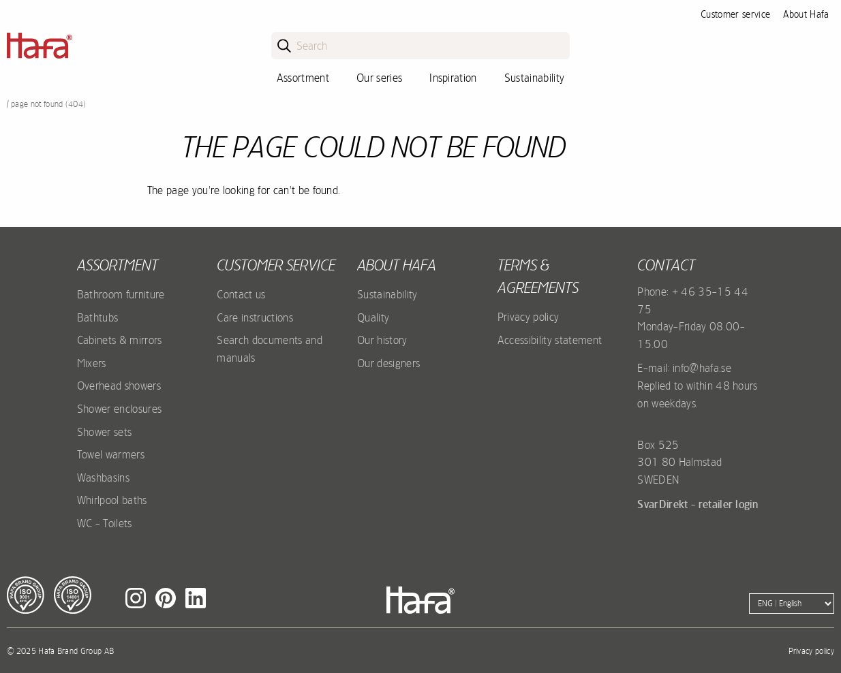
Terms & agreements (538, 276)
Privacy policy (528, 317)
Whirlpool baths (112, 500)
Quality (373, 317)
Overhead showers (119, 385)
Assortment (303, 78)
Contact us (241, 294)
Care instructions (254, 317)
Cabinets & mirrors (119, 340)
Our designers (388, 363)
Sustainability (534, 78)
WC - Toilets (104, 523)
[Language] (791, 603)
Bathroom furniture (121, 294)
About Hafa (806, 14)
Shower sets (104, 432)
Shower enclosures (119, 409)
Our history (382, 340)
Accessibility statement (550, 340)
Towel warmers (110, 454)
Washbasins (103, 477)
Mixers (91, 363)
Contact (666, 265)
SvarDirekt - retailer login (697, 504)
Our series (379, 78)
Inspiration (453, 78)
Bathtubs (98, 317)
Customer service (735, 14)
